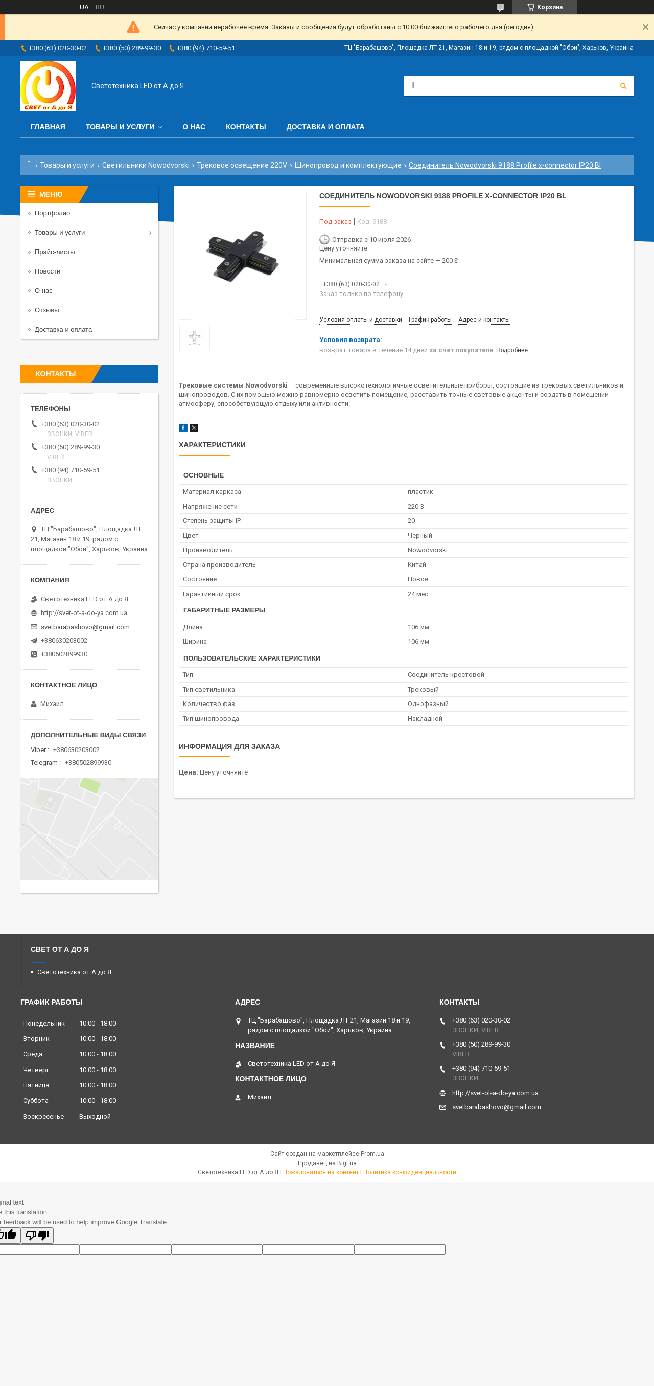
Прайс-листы (55, 252)
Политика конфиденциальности (409, 1172)
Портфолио (52, 213)
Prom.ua (372, 1153)
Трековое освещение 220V (242, 165)
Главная (48, 127)
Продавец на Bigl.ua (327, 1163)
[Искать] (623, 86)
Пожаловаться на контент (321, 1172)
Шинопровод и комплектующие (348, 165)
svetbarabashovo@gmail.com (85, 627)
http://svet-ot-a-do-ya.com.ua (84, 613)
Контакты (246, 127)
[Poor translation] (37, 1235)
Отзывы (47, 310)
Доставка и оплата (326, 127)
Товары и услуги (120, 127)
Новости (47, 271)
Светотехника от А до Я (74, 972)
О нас (193, 127)
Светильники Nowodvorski (146, 165)
